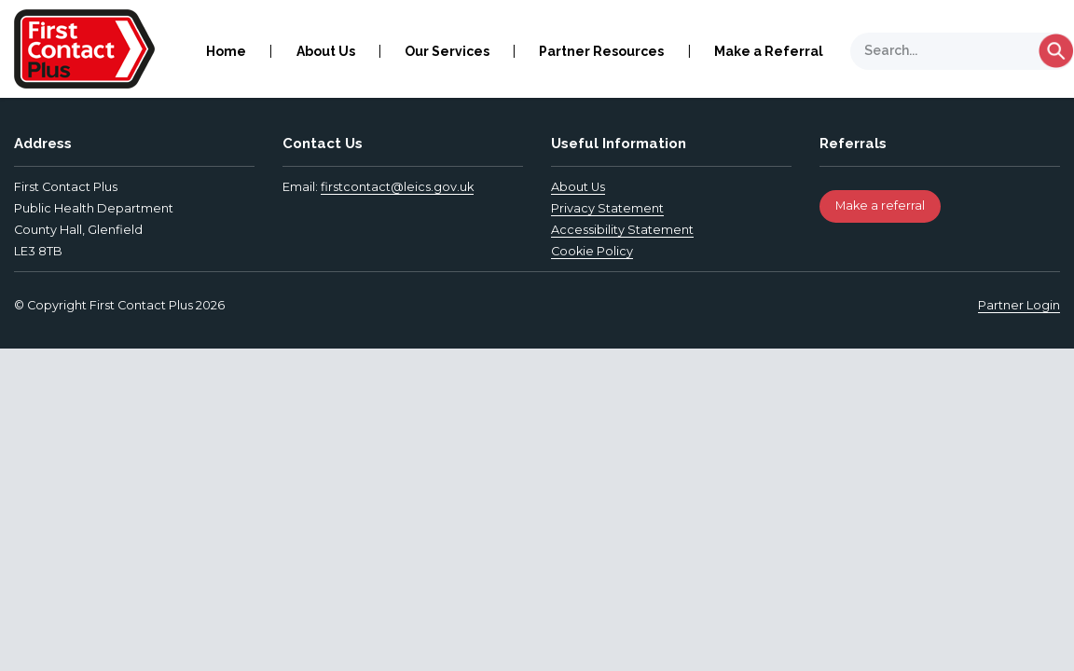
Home (226, 51)
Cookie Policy (592, 251)
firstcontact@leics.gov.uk (397, 187)
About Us (325, 51)
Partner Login (1019, 305)
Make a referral (880, 205)
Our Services (447, 51)
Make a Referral (768, 51)
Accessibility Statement (622, 230)
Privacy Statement (607, 208)
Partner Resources (601, 51)
